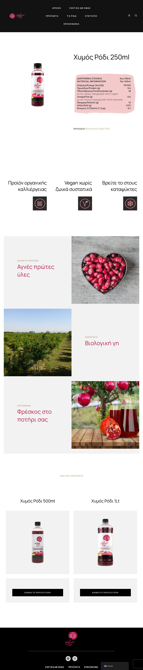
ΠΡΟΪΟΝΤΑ (52, 16)
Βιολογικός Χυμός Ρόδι (98, 128)
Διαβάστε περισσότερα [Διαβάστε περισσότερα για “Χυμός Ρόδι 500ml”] (37, 592)
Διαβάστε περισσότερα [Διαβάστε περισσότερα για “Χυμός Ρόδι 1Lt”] (105, 592)
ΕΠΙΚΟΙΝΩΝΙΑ (71, 24)
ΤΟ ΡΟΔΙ (72, 16)
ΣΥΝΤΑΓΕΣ (91, 16)
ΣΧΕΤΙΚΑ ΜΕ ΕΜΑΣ (80, 8)
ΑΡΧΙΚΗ (56, 8)
